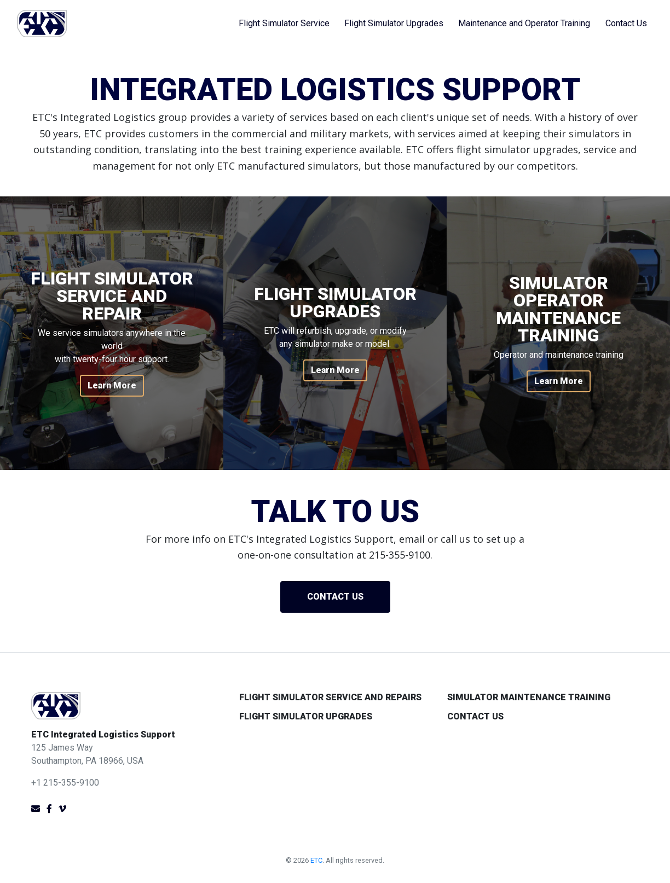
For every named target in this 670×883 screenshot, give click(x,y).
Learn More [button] (112, 385)
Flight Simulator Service (284, 23)
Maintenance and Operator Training (524, 23)
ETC (316, 860)
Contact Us (626, 23)
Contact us (335, 596)
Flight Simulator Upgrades (393, 23)
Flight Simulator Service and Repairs (330, 697)
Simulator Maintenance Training (528, 697)
